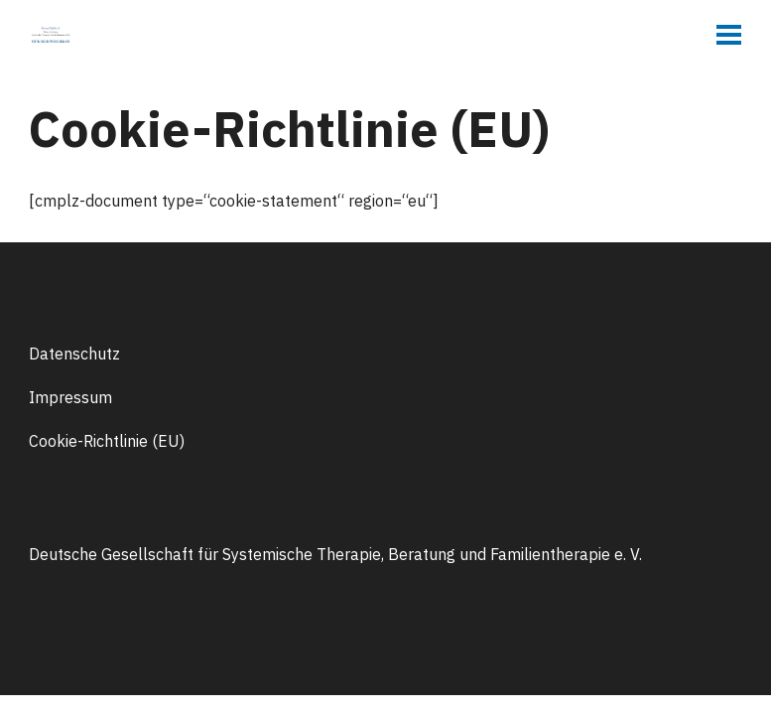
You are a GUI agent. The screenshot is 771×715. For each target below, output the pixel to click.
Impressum (70, 397)
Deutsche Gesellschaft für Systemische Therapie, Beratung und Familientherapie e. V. (335, 554)
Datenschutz (74, 353)
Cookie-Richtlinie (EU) (107, 441)
